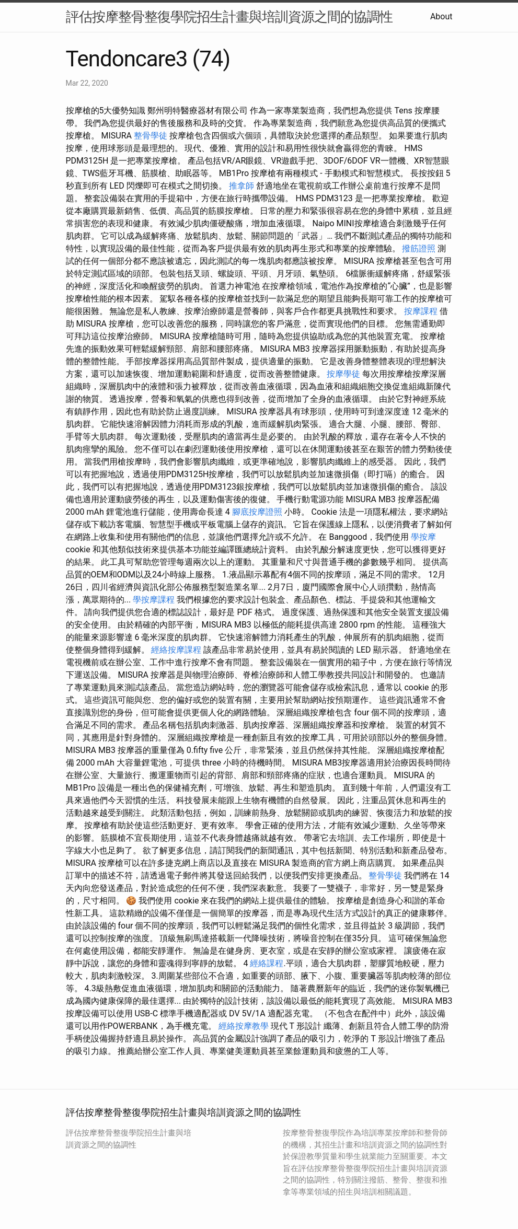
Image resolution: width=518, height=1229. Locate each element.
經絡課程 (266, 963)
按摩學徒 (343, 374)
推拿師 (241, 186)
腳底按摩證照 (257, 512)
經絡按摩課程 (176, 650)
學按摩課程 (154, 600)
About (441, 16)
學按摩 (423, 537)
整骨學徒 (150, 136)
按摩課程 (421, 311)
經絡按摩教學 (243, 1026)
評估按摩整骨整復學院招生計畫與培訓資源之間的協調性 (229, 17)
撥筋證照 (418, 248)
